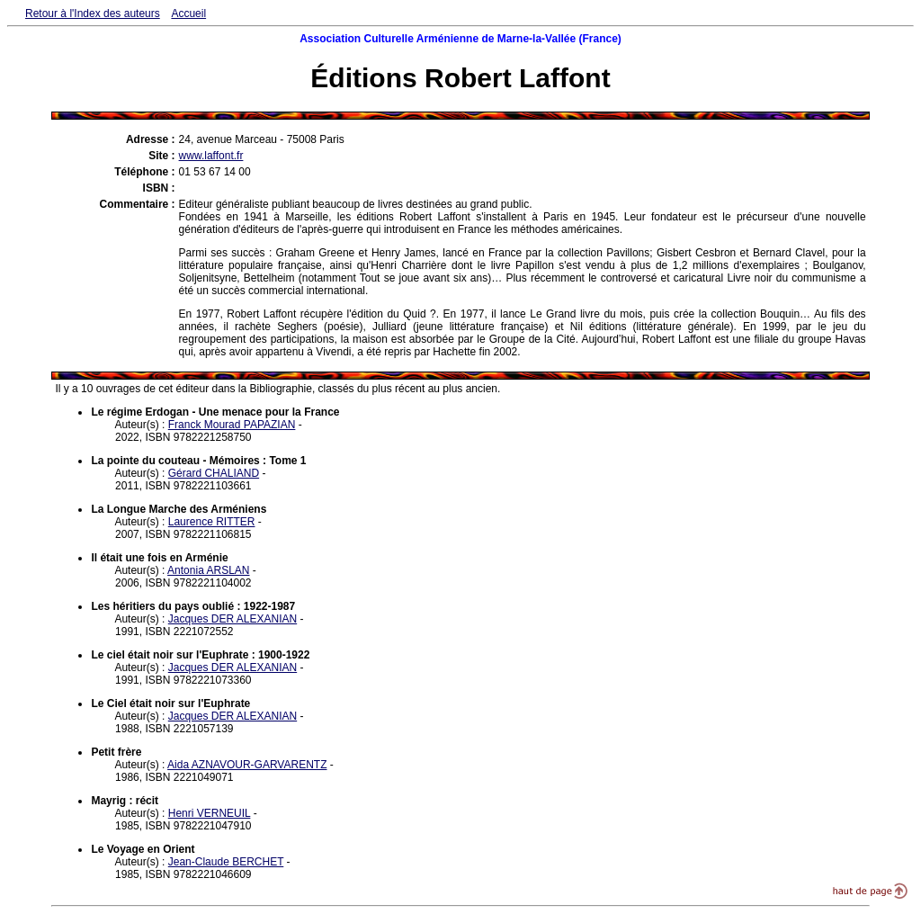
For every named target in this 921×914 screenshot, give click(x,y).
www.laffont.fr (211, 155)
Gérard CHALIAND (213, 473)
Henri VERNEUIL (209, 813)
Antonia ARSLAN (208, 570)
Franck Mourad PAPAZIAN (232, 424)
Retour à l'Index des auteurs (92, 13)
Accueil (188, 13)
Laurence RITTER (211, 521)
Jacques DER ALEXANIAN (232, 619)
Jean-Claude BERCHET (226, 862)
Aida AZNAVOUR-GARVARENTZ (246, 764)
